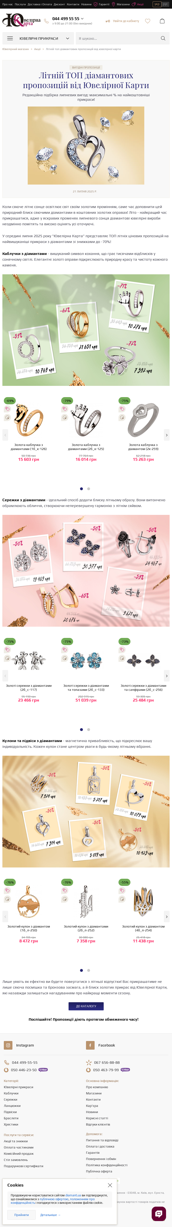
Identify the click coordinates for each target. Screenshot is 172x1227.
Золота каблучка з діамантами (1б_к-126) (29, 447)
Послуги (20, 4)
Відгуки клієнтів (98, 1124)
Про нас (7, 4)
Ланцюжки (12, 1105)
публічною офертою (54, 1199)
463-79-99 (106, 1070)
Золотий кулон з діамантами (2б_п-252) (86, 928)
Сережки (10, 1099)
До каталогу (86, 1006)
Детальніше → (50, 1214)
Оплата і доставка (100, 1146)
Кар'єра (92, 1105)
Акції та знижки (16, 1141)
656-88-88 (107, 1062)
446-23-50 (24, 1070)
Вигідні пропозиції (86, 67)
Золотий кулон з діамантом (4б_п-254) (143, 928)
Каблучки (11, 1093)
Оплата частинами (18, 1147)
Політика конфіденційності (106, 1165)
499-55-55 (25, 1062)
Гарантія (93, 1152)
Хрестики (11, 1124)
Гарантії (101, 4)
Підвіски (10, 1112)
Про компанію (97, 1087)
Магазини (120, 4)
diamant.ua (73, 1195)
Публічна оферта (99, 1171)
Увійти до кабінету (122, 21)
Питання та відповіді (102, 1140)
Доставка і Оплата (40, 4)
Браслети (11, 1118)
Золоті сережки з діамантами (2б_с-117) (29, 688)
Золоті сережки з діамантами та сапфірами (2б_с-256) (143, 688)
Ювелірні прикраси (18, 1087)
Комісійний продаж (19, 1153)
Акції (138, 4)
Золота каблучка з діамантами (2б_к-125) (86, 447)
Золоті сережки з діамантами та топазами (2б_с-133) (86, 688)
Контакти (73, 4)
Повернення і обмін (101, 1158)
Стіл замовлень (16, 1159)
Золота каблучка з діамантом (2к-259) (143, 447)
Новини (86, 4)
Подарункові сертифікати (23, 1166)
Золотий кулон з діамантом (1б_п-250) (28, 928)
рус (165, 4)
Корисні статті (97, 1118)
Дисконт (59, 4)
